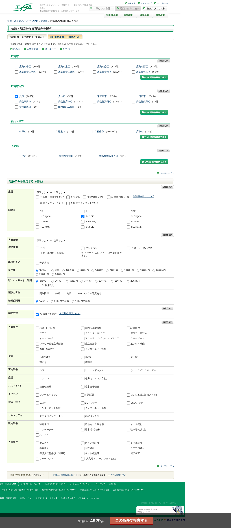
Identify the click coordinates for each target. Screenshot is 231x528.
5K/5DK (90, 226)
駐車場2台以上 (138, 429)
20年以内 (161, 270)
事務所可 (44, 448)
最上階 (134, 357)
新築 (57, 270)
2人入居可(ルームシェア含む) (100, 458)
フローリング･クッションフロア (102, 338)
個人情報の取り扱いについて (55, 484)
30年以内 (60, 274)
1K (87, 211)
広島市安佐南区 (27, 71)
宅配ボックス (92, 416)
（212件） (32, 156)
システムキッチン (49, 395)
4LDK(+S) (45, 226)
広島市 (16, 49)
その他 (66, 49)
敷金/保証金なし (95, 196)
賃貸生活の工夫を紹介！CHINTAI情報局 (94, 490)
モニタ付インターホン (51, 416)
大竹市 (61, 96)
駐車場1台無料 (92, 429)
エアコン (44, 333)
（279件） (71, 131)
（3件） (79, 107)
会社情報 (131, 3)
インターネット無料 (95, 349)
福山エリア (50, 49)
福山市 (100, 131)
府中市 (139, 131)
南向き (43, 362)
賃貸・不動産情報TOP (8, 484)
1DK (133, 211)
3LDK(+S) (91, 221)
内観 (69, 293)
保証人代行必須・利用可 (52, 453)
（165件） (30, 96)
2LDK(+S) (136, 216)
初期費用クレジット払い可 (85, 203)
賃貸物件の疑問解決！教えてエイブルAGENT (58, 490)
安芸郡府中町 (65, 101)
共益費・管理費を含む (52, 196)
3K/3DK (44, 221)
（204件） (151, 96)
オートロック (47, 338)
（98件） (80, 71)
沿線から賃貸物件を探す (64, 475)
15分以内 (119, 280)
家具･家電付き (47, 349)
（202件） (117, 71)
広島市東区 (64, 66)
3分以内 (59, 280)
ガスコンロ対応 (138, 333)
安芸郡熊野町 (143, 101)
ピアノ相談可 (92, 443)
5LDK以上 (136, 226)
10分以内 (103, 280)
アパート (45, 248)
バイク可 (44, 435)
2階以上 (89, 357)
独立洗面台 (91, 343)
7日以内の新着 (82, 301)
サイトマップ (146, 3)
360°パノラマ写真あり (89, 293)
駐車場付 (135, 328)
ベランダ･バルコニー (96, 333)
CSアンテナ (136, 403)
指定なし (44, 270)
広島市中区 (25, 66)
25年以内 (44, 274)
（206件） (76, 66)
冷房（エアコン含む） (96, 378)
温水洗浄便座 (92, 386)
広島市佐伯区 (143, 71)
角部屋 (88, 362)
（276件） (149, 131)
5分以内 (73, 280)
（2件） (123, 156)
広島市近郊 (32, 49)
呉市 (21, 96)
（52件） (70, 96)
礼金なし (75, 196)
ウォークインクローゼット (144, 370)
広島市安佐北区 (66, 71)
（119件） (78, 101)
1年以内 (70, 270)
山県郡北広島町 (66, 107)
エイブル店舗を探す (117, 475)
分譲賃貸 (44, 262)
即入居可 (44, 443)
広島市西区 (142, 66)
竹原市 (22, 131)
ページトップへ (167, 173)
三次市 (22, 156)
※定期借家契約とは (69, 313)
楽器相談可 (136, 443)
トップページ (162, 3)
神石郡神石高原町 (108, 156)
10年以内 (129, 270)
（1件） (36, 107)
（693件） (41, 71)
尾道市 (61, 131)
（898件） (37, 66)
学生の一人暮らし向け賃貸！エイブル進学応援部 (20, 490)
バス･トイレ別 (47, 328)
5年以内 (99, 270)
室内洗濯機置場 (93, 328)
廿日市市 (141, 96)
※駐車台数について (143, 196)
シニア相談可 (137, 448)
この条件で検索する (131, 520)
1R (41, 211)
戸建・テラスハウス (141, 248)
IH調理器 (89, 395)
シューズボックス (94, 370)
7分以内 (88, 280)
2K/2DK (90, 216)
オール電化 (136, 424)
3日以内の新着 (61, 301)
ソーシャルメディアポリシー (80, 484)
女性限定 (89, 448)
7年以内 (114, 270)
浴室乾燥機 (45, 386)
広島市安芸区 (104, 71)
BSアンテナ (91, 403)
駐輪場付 (44, 424)
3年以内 (84, 270)
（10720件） (111, 131)
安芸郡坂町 (25, 107)
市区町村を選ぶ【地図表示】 (65, 37)
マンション (91, 248)
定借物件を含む (48, 314)
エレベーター (47, 429)
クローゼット (137, 338)
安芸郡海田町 (104, 101)
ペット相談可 (92, 453)
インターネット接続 (50, 408)
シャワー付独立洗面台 (51, 343)
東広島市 (102, 96)
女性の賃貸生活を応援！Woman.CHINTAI (128, 490)
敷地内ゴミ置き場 (94, 424)
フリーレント (47, 458)
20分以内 (135, 280)
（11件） (36, 101)
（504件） (156, 71)
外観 (57, 293)
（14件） (31, 131)
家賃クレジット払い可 (52, 203)
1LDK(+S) (45, 216)
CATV (43, 403)
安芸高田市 (25, 101)
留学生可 (135, 453)
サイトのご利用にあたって (30, 484)
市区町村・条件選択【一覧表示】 (27, 37)
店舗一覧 (112, 484)
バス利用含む (47, 285)
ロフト (43, 370)
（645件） (112, 96)
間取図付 (44, 293)
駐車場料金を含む (121, 196)
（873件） (154, 66)
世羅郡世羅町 (66, 156)
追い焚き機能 (137, 343)
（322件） (115, 66)
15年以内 (145, 270)
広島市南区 (103, 66)
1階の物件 (45, 357)
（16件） (155, 101)
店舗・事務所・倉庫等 (52, 253)
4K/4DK (135, 221)
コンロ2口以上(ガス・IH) (143, 395)
